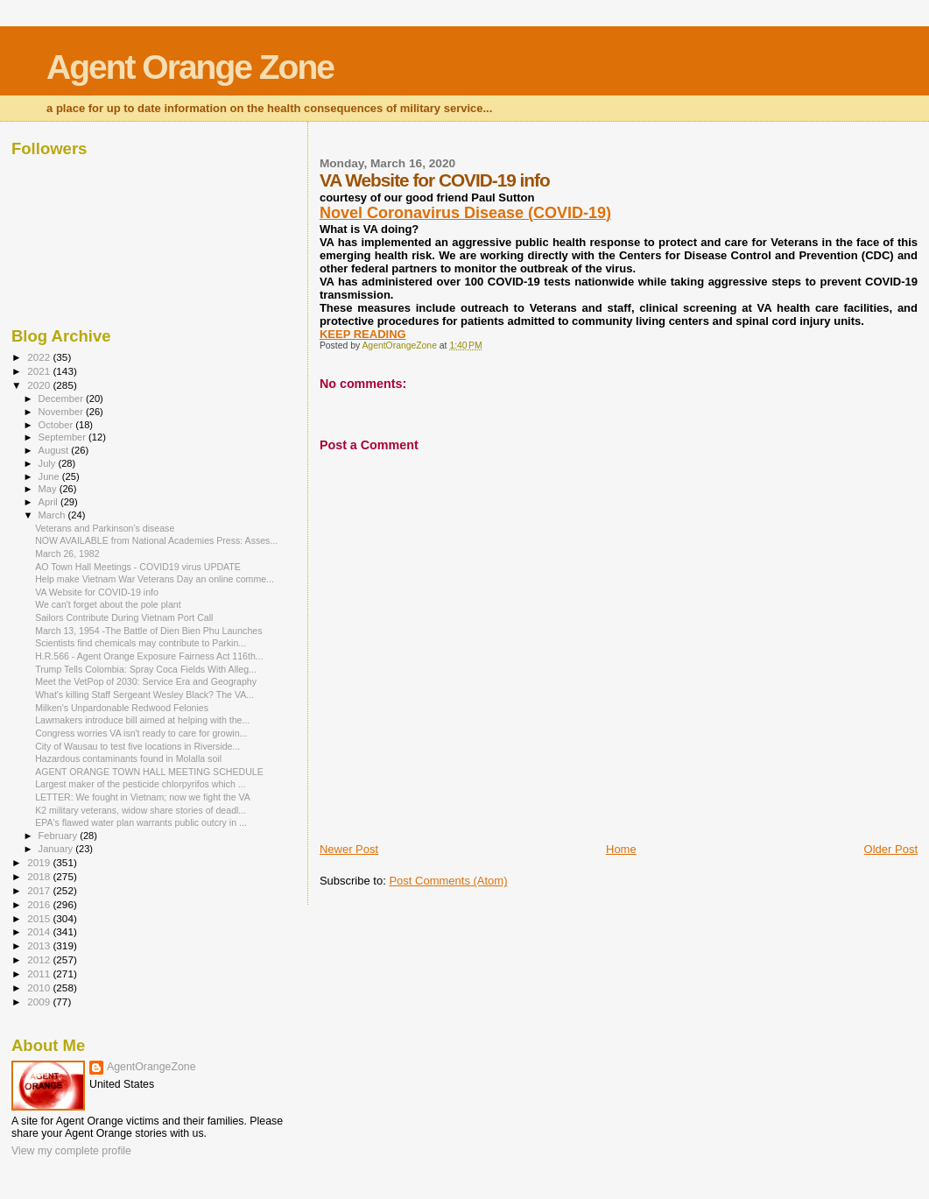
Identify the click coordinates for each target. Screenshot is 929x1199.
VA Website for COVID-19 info (96, 592)
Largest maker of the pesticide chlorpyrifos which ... (140, 784)
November (62, 411)
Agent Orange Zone (190, 67)
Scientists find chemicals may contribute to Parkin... (140, 643)
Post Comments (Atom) (448, 880)
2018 (40, 876)
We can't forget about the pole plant (108, 604)
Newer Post (349, 849)
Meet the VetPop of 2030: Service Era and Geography (146, 681)
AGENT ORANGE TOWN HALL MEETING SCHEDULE (149, 771)
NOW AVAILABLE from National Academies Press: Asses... (156, 540)
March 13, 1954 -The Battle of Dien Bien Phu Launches (148, 630)
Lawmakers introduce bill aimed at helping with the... (142, 720)
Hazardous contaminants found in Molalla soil (128, 758)
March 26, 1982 (67, 553)
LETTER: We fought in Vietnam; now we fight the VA (142, 797)
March (53, 515)
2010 (40, 987)
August (55, 450)
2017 (40, 890)
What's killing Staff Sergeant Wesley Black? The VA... (144, 694)
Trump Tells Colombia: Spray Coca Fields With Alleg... (146, 669)
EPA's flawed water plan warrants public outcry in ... (141, 822)
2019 (40, 862)
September (64, 437)
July (49, 463)
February (60, 835)
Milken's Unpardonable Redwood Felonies (121, 707)
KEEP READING (363, 334)
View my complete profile (71, 1151)
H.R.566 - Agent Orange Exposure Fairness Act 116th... (149, 656)
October (57, 425)
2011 (40, 973)
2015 (40, 918)
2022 (40, 357)
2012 (40, 959)
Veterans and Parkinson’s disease (104, 528)
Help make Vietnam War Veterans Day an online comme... (154, 579)
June (50, 476)
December (62, 398)
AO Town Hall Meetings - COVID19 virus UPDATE (138, 566)
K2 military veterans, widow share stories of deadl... (140, 810)
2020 (40, 385)
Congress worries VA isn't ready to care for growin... (141, 733)
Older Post (891, 849)
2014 (40, 931)
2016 (40, 904)
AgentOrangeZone (151, 1067)
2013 (40, 945)
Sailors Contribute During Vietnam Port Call (124, 617)
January (57, 848)
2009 (40, 1001)
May (49, 488)
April (49, 502)
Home (621, 849)
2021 (40, 371)
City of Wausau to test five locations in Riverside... (137, 746)
